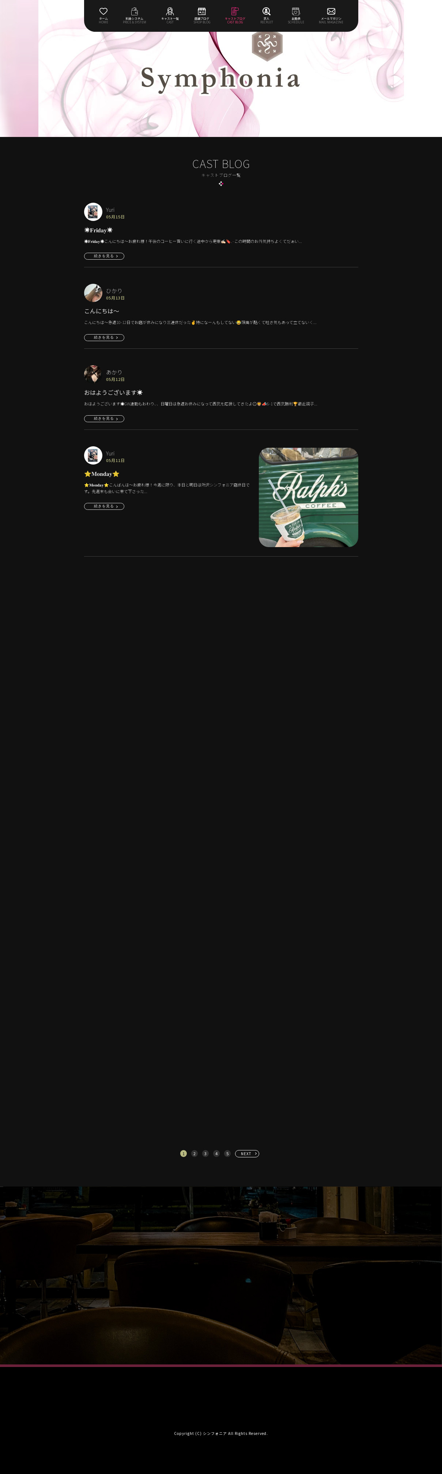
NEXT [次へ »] (246, 1153)
